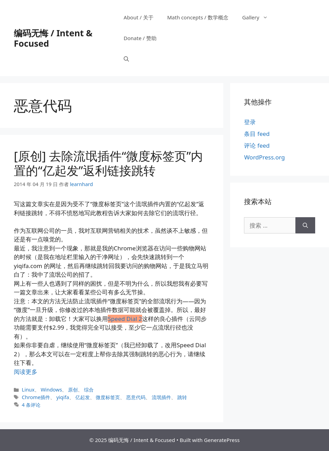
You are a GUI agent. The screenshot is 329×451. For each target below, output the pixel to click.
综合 (89, 389)
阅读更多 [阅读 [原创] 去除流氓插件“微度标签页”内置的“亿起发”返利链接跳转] (25, 372)
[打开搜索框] (126, 58)
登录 (250, 122)
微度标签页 (108, 397)
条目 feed (257, 134)
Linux (28, 389)
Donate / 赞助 (140, 38)
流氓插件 (161, 397)
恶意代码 (135, 397)
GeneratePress (221, 439)
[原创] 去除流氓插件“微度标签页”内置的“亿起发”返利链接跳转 (108, 163)
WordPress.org (264, 157)
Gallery (258, 17)
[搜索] (305, 225)
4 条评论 (31, 405)
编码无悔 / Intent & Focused (53, 38)
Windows (51, 389)
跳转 (182, 397)
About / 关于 (138, 17)
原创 (73, 389)
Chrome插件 (36, 397)
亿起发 (82, 397)
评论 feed (257, 145)
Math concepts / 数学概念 (197, 17)
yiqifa (62, 397)
